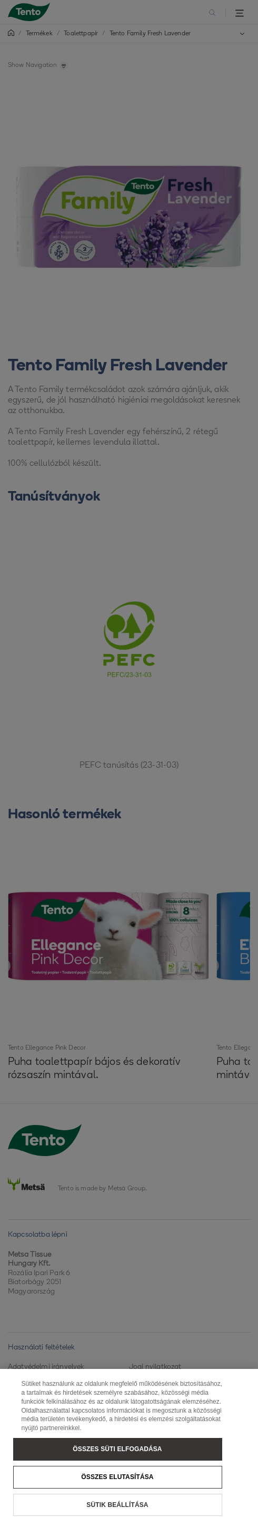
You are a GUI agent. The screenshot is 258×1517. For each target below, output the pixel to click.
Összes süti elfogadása (117, 1453)
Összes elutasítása (117, 1481)
